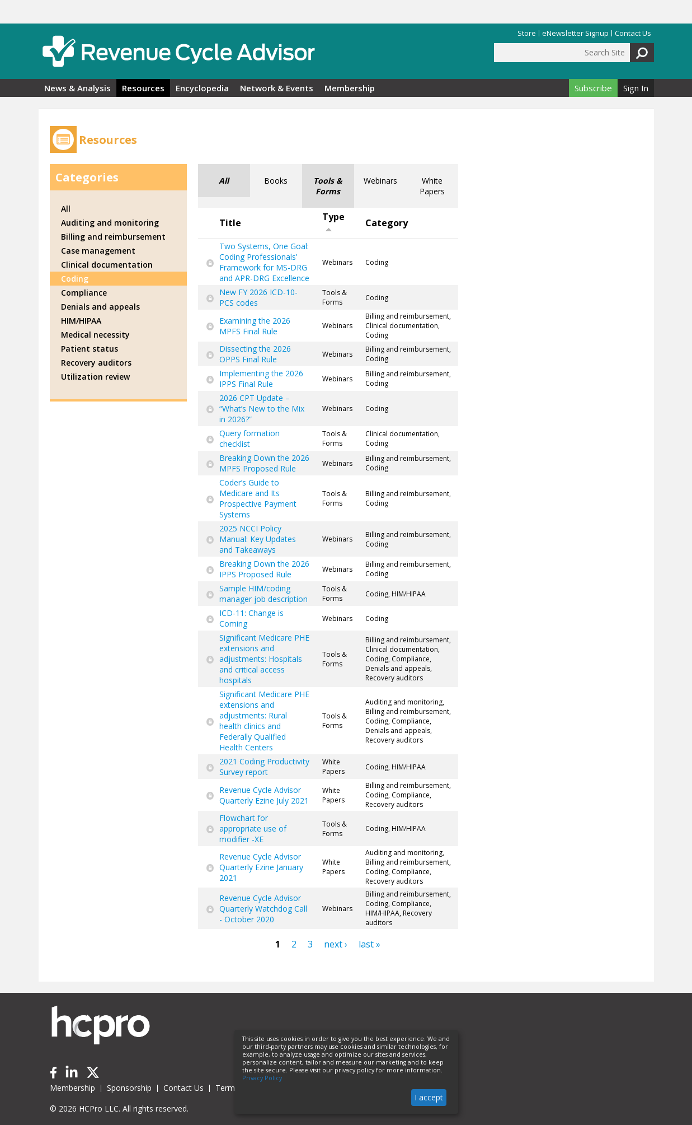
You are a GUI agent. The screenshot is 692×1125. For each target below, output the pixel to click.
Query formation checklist (249, 438)
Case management (98, 250)
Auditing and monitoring (110, 222)
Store (526, 33)
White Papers (432, 186)
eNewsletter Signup (575, 33)
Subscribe (593, 88)
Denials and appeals (100, 306)
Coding (74, 278)
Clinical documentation (107, 264)
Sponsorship (129, 1087)
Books (276, 180)
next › (335, 944)
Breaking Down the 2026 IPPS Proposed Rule (264, 569)
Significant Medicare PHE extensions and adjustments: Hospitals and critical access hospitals (264, 658)
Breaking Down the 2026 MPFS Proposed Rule (264, 463)
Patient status (89, 348)
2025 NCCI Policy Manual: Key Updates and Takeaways (257, 539)
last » (369, 944)
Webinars (380, 180)
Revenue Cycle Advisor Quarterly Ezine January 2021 (261, 867)
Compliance (84, 292)
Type (333, 221)
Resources (143, 88)
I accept (429, 1097)
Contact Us (633, 33)
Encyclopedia (202, 88)
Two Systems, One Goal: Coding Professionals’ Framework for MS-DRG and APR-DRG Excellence (264, 262)
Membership (349, 88)
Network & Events (276, 88)
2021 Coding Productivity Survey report (264, 766)
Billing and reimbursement (113, 236)
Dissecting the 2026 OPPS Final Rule (255, 354)
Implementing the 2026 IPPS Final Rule (261, 378)
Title (230, 223)
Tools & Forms (327, 186)
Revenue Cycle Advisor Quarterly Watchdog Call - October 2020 (263, 909)
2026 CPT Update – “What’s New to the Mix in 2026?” (261, 408)
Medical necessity (95, 334)
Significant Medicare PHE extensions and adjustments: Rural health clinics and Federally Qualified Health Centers (264, 721)
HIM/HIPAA (81, 320)
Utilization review (95, 376)
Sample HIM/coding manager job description (263, 593)
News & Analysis (77, 88)
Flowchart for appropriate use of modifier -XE (252, 828)
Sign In (635, 88)
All (224, 180)
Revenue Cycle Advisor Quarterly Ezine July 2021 (264, 795)
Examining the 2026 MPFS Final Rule (254, 326)
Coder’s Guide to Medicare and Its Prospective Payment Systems (257, 498)
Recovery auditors (96, 362)
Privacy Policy (262, 1078)
